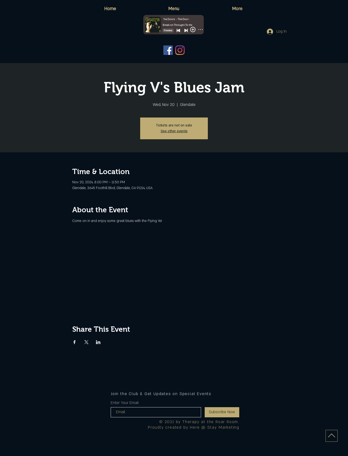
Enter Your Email (125, 403)
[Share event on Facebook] (74, 342)
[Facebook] (168, 50)
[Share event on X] (86, 342)
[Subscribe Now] (222, 412)
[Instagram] (180, 50)
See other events (174, 131)
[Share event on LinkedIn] (98, 342)
